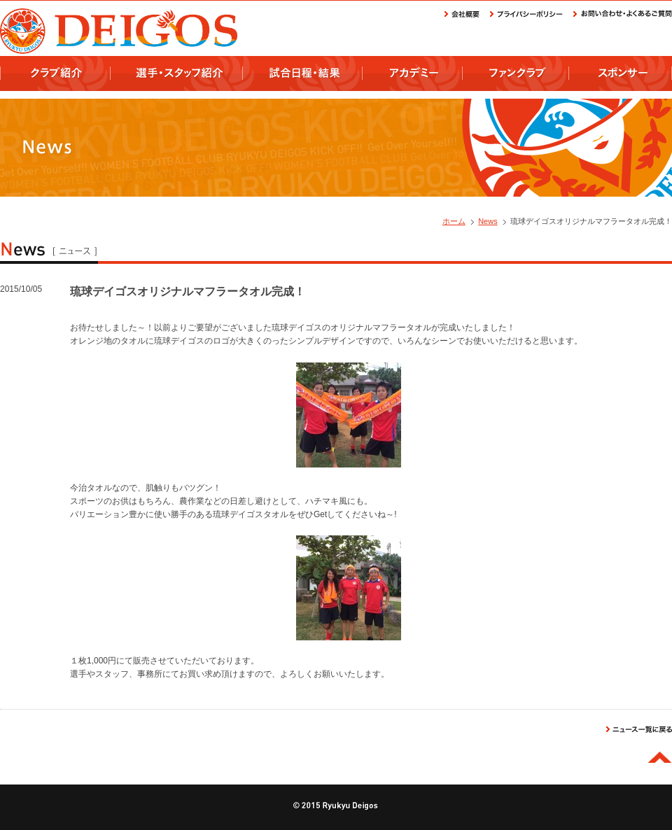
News (488, 221)
